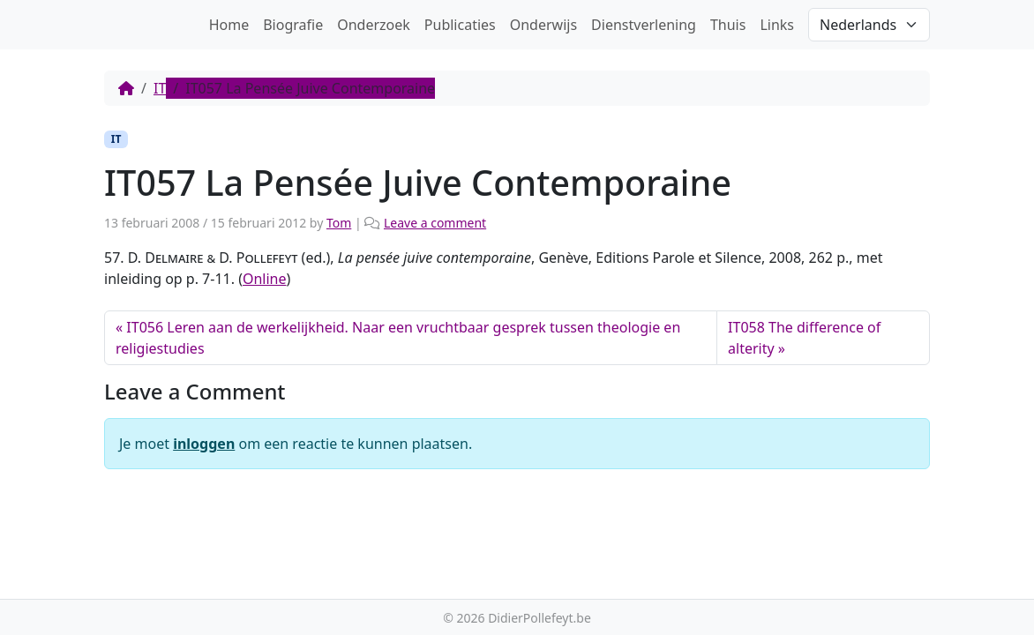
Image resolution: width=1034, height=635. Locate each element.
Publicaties (460, 24)
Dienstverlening (643, 24)
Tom (338, 222)
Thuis (728, 24)
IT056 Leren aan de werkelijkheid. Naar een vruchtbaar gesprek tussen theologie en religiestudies (398, 338)
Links (777, 24)
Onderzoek (373, 24)
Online (265, 278)
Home (229, 24)
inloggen (204, 443)
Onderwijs (543, 24)
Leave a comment (435, 222)
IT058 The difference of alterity (804, 338)
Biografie (293, 24)
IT (160, 88)
